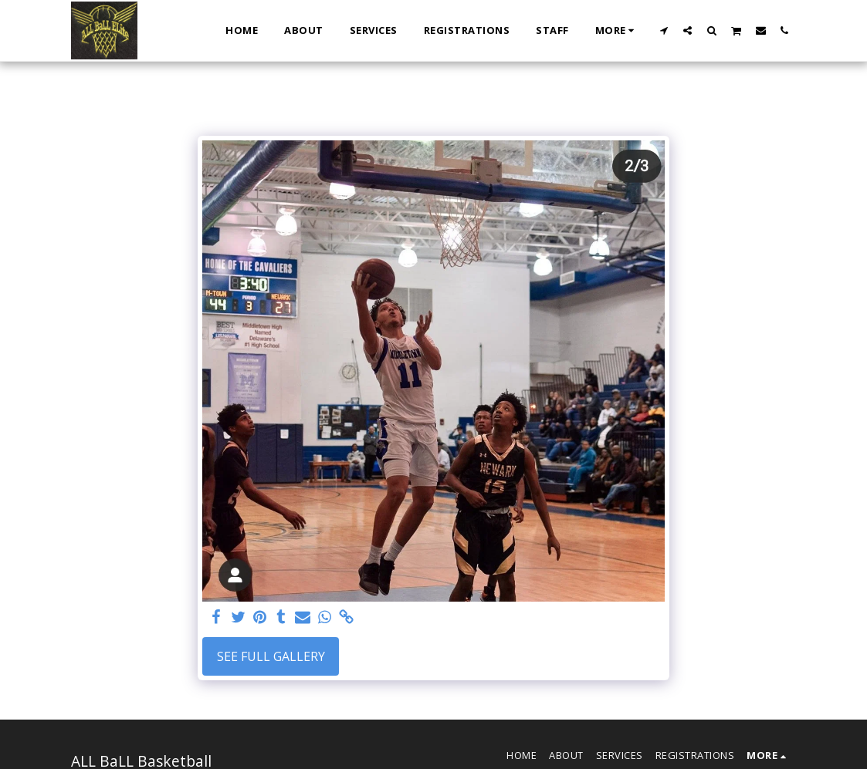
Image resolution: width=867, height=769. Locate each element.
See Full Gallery (271, 656)
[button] (663, 30)
